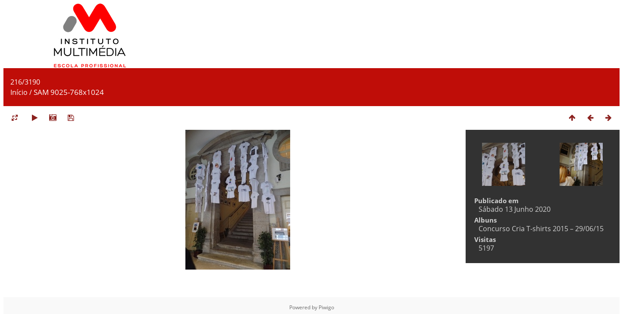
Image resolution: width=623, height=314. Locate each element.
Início (19, 92)
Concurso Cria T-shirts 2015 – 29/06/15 (541, 228)
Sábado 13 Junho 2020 (515, 209)
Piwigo (326, 307)
